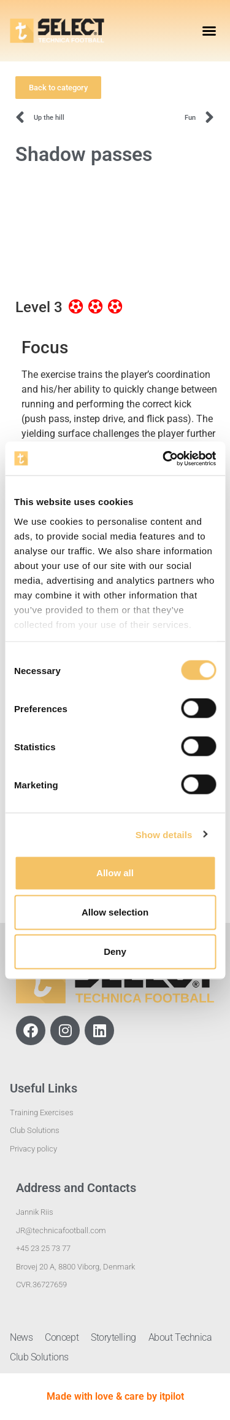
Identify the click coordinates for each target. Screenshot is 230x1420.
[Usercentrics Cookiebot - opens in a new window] (164, 458)
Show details (164, 834)
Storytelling (113, 1337)
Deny (115, 951)
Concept (62, 1337)
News (21, 1337)
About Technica (180, 1337)
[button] (209, 31)
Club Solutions (39, 1357)
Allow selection (115, 912)
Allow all (115, 873)
